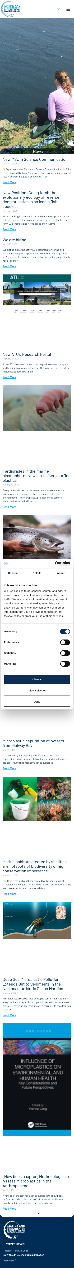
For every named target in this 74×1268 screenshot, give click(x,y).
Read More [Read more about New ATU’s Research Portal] (9, 377)
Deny (37, 701)
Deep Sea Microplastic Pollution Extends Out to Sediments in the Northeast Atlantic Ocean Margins (33, 984)
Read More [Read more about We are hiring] (9, 266)
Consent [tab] (13, 573)
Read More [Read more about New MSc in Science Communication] (9, 182)
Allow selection (36, 690)
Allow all (37, 679)
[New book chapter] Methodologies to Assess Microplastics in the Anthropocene (36, 1181)
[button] (68, 9)
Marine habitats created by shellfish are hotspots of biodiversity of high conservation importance (35, 866)
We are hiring (14, 239)
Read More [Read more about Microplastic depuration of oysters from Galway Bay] (9, 768)
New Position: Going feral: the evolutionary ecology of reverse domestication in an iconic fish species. (31, 199)
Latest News (14, 1244)
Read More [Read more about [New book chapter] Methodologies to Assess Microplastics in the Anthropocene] (9, 1208)
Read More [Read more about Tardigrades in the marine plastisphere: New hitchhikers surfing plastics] (9, 506)
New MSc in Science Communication (35, 159)
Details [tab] (37, 573)
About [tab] (60, 573)
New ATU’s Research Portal (27, 354)
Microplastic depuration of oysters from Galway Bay (33, 743)
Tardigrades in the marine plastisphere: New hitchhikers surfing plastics (37, 475)
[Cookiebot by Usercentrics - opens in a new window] (55, 563)
